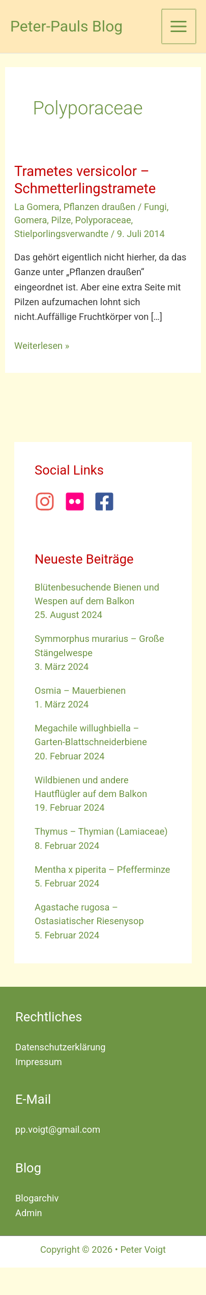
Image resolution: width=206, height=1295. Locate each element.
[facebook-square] (107, 501)
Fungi (155, 206)
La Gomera (36, 206)
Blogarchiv (36, 1198)
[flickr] (78, 501)
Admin (28, 1213)
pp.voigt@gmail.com (57, 1129)
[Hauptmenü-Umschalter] (179, 26)
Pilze (61, 220)
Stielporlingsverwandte (61, 233)
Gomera (30, 220)
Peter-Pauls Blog (66, 26)
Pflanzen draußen (100, 206)
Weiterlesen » (41, 345)
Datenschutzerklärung (60, 1047)
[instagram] (48, 501)
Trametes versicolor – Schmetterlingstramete (85, 180)
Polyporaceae (103, 220)
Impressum (38, 1061)
